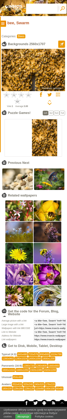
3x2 (51, 113)
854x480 (18, 377)
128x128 (29, 388)
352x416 (17, 384)
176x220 (50, 384)
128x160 (18, 388)
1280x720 (28, 365)
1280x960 (7, 358)
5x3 (56, 113)
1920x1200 (50, 370)
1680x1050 (22, 370)
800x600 (44, 354)
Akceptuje (23, 416)
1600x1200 (48, 358)
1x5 (45, 113)
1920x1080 (36, 370)
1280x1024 (21, 358)
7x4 (62, 113)
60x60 (59, 388)
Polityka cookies (44, 416)
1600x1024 (8, 370)
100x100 (50, 388)
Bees (21, 36)
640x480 (22, 354)
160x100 (7, 388)
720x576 (33, 354)
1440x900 (53, 365)
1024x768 (56, 354)
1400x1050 (35, 358)
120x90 (39, 388)
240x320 (39, 384)
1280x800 (41, 365)
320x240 (28, 384)
